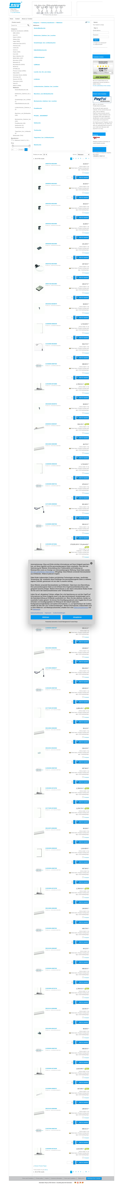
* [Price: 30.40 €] (86, 184)
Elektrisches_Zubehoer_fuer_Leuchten (45, 35)
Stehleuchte (37, 123)
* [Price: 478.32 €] (85, 484)
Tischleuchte (37, 130)
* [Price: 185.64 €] (85, 1109)
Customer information (56, 1178)
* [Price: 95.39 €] (86, 828)
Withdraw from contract (93, 1178)
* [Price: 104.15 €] (85, 748)
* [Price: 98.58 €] (86, 1029)
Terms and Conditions (28, 1178)
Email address (97, 30)
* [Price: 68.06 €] (86, 304)
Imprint (47, 1178)
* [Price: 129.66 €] (85, 648)
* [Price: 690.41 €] (85, 1129)
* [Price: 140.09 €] (85, 908)
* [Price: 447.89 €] (80, 1089)
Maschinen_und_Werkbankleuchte (43, 93)
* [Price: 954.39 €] (85, 668)
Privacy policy (39, 1178)
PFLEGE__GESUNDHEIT (41, 115)
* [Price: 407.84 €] (85, 768)
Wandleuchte (37, 144)
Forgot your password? (100, 42)
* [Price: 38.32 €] (86, 204)
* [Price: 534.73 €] (85, 344)
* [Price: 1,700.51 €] (80, 384)
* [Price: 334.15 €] (80, 424)
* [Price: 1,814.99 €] (80, 1069)
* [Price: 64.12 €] (86, 948)
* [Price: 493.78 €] (85, 928)
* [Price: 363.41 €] (85, 524)
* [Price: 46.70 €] (86, 444)
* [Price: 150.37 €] (85, 284)
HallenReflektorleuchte (40, 50)
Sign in (96, 40)
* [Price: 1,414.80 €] (85, 848)
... (83, 158)
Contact (17, 18)
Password (95, 34)
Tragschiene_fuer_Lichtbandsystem (44, 137)
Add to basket (82, 177)
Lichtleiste (37, 79)
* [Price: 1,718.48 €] (85, 324)
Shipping (95, 141)
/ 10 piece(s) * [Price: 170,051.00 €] (79, 544)
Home (11, 18)
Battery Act (81, 1178)
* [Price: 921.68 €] (85, 504)
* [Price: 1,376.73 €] (80, 808)
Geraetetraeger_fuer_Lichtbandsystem (45, 42)
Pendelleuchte (38, 108)
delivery (46, 1169)
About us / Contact (27, 18)
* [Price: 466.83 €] (85, 968)
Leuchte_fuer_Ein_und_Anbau (42, 72)
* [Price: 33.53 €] (86, 164)
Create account (98, 44)
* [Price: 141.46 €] (85, 244)
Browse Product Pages (41, 1166)
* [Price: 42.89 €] (86, 224)
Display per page (37, 154)
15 (86, 158)
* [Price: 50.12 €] (86, 728)
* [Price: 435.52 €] (85, 688)
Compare (86, 173)
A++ (87, 384)
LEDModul (37, 64)
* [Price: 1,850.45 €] (80, 708)
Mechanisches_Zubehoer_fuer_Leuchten (45, 101)
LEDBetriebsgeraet (39, 57)
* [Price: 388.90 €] (85, 364)
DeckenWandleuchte (39, 28)
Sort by (75, 154)
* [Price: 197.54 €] (85, 264)
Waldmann (36, 25)
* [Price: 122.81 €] (85, 1009)
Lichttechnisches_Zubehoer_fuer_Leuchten (46, 86)
